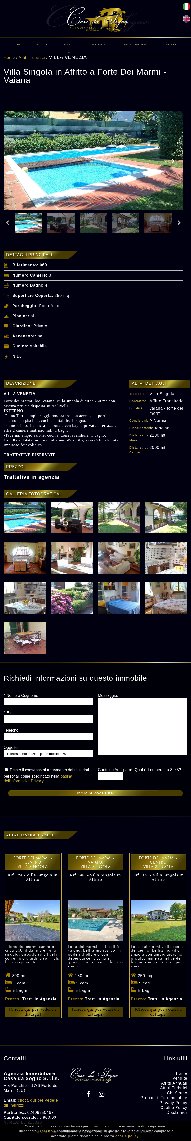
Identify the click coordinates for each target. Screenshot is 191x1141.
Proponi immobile (133, 44)
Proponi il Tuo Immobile (164, 1098)
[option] (93, 160)
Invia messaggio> (95, 793)
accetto (46, 1131)
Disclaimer (176, 1112)
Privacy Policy (173, 1103)
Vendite (43, 44)
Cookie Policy (173, 1108)
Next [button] (173, 161)
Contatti (169, 44)
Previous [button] (13, 161)
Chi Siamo (97, 44)
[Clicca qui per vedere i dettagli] (32, 1012)
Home (18, 44)
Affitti (69, 44)
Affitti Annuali (174, 1083)
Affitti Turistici (32, 58)
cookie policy (127, 1136)
